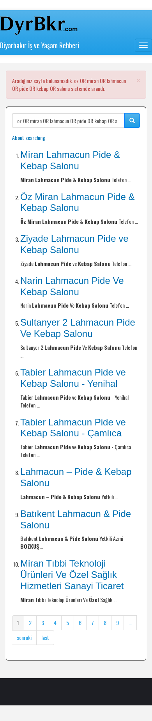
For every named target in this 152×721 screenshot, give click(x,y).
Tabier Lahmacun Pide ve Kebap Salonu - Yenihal (73, 378)
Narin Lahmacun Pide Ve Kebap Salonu (72, 286)
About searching (28, 137)
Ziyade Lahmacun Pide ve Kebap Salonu (74, 244)
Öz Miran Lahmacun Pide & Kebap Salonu (77, 202)
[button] (138, 80)
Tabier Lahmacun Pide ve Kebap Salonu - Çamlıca (73, 428)
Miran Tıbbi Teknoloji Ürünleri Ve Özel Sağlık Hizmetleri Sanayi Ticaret (72, 574)
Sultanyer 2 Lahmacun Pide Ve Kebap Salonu (77, 328)
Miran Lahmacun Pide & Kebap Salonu (70, 160)
